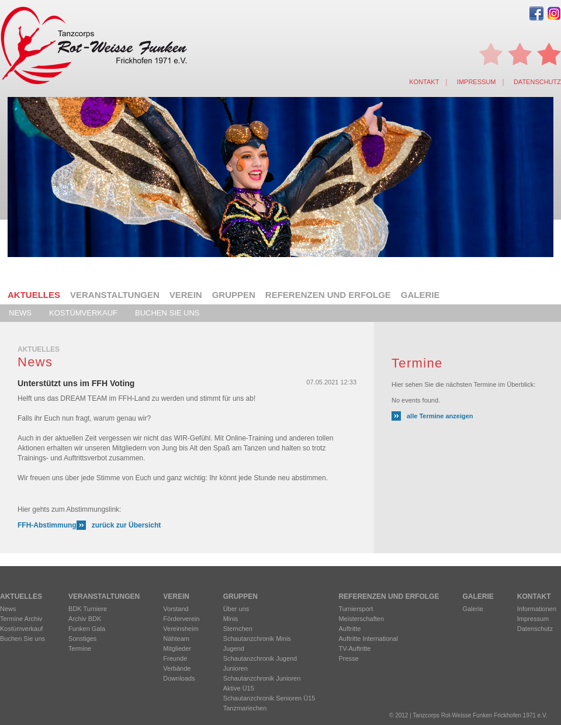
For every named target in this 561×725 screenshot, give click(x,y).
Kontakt (424, 81)
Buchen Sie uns (167, 312)
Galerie (420, 295)
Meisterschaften (361, 618)
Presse (348, 658)
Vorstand (175, 608)
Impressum (476, 81)
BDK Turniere (87, 608)
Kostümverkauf (83, 312)
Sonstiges (82, 638)
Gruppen (233, 295)
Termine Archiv (21, 618)
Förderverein (181, 618)
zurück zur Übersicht (126, 525)
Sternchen (237, 628)
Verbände (177, 668)
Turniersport (355, 608)
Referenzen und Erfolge (328, 295)
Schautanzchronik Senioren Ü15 (269, 698)
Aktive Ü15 (238, 688)
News (20, 312)
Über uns (236, 608)
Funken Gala (86, 628)
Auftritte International (368, 638)
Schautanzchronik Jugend (260, 658)
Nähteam (176, 638)
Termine (79, 648)
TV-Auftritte (354, 648)
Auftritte (349, 628)
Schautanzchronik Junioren (262, 678)
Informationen (536, 608)
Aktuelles (34, 295)
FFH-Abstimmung (47, 525)
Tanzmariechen (245, 708)
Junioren (235, 668)
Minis (230, 618)
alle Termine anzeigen (440, 415)
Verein (185, 295)
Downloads (179, 678)
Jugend (233, 648)
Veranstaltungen (115, 295)
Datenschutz (537, 81)
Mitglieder (177, 648)
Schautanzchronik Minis (257, 638)
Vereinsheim (181, 628)
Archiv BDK (84, 618)
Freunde (175, 658)
